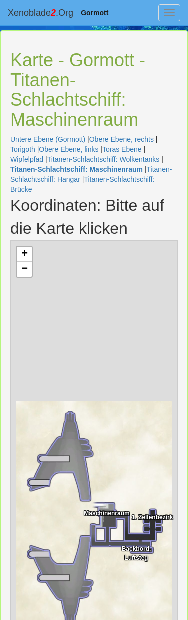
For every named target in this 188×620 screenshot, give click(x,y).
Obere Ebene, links (68, 149)
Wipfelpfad (26, 159)
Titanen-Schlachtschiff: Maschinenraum (76, 169)
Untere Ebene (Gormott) (47, 139)
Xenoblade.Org (40, 13)
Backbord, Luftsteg (136, 552)
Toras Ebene (122, 149)
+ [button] (24, 254)
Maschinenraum (106, 513)
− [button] (24, 269)
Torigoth (22, 149)
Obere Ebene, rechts (121, 139)
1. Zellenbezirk (152, 517)
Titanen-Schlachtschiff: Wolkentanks (103, 159)
